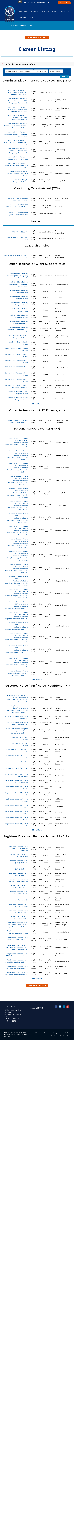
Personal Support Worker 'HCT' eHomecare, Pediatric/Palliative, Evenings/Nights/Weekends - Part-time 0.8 (17, 593)
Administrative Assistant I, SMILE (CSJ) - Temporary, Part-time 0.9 (16, 165)
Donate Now (64, 3)
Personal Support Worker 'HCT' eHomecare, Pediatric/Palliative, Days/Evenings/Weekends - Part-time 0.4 (18, 480)
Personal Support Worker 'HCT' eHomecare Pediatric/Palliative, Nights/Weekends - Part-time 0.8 (17, 442)
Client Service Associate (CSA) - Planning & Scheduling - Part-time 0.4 (16, 174)
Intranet (46, 1033)
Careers (35, 11)
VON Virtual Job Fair (20, 232)
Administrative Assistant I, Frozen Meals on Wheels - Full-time (16, 142)
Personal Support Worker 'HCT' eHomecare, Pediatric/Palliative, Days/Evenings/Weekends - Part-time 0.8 (18, 543)
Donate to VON (26, 17)
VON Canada (10, 1006)
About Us (64, 11)
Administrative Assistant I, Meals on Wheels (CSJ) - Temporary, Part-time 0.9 (18, 151)
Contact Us (64, 1036)
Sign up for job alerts (37, 37)
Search (65, 76)
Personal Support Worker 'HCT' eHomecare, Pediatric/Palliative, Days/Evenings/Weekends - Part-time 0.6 (18, 505)
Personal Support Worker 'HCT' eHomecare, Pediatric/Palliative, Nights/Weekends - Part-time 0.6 (17, 637)
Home (37, 1033)
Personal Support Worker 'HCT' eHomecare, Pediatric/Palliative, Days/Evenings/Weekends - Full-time (18, 455)
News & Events (49, 11)
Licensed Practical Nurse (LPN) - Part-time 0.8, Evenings (19, 848)
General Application (37, 985)
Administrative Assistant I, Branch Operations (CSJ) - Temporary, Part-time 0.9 (18, 92)
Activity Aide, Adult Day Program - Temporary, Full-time (18, 330)
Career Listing (26, 25)
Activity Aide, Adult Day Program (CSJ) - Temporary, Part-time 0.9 (18, 276)
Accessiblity (64, 1033)
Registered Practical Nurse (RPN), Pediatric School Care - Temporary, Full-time (17, 947)
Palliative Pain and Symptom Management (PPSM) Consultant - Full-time (17, 731)
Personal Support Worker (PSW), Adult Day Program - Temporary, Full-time (18, 673)
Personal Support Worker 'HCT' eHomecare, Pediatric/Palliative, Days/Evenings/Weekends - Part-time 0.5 (18, 493)
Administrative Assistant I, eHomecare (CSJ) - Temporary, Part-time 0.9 (16, 134)
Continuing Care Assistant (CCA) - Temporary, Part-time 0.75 (17, 206)
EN (20, 2)
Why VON (15, 25)
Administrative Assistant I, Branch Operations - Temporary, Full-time (18, 117)
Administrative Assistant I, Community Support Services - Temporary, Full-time (16, 126)
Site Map (54, 1036)
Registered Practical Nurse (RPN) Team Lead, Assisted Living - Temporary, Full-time (17, 925)
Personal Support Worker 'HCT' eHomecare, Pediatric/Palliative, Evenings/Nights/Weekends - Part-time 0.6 (17, 581)
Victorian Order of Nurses (16, 1032)
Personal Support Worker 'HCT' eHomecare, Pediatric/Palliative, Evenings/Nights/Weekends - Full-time (17, 568)
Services (23, 11)
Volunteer (51, 3)
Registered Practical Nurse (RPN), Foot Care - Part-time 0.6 (17, 939)
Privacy (54, 1033)
